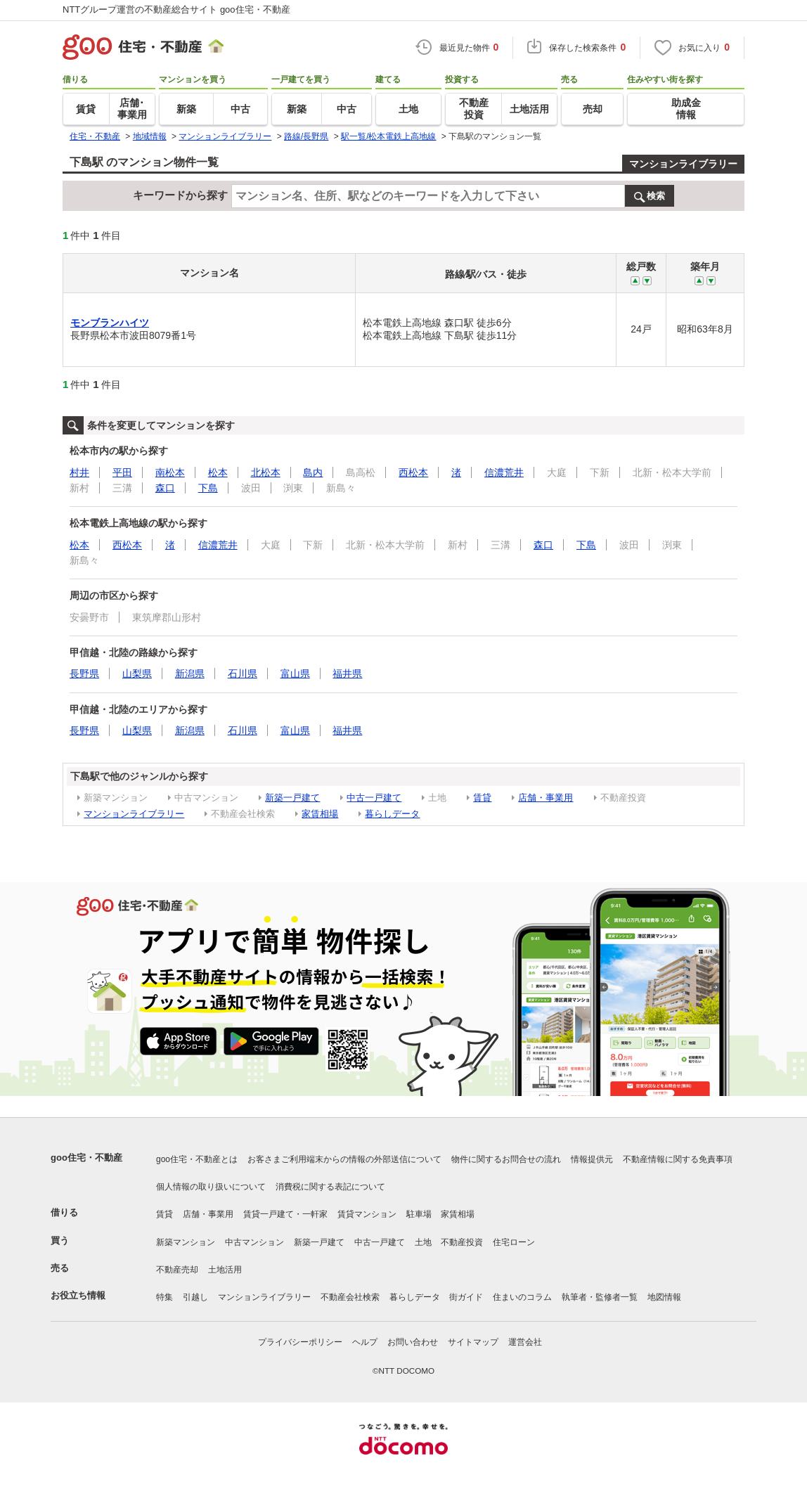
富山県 (295, 673)
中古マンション (254, 1242)
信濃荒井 (504, 472)
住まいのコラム (522, 1297)
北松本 (265, 472)
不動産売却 (177, 1270)
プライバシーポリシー (300, 1342)
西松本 (413, 472)
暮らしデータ (392, 813)
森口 (165, 488)
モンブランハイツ (109, 322)
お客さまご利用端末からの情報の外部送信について (344, 1159)
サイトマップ (473, 1342)
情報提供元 (592, 1159)
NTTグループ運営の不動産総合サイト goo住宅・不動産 (176, 9)
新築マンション (185, 1242)
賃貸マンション (366, 1214)
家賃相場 (320, 813)
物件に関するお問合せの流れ (506, 1159)
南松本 (170, 472)
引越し (195, 1297)
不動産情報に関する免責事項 (677, 1159)
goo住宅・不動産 (86, 1157)
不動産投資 (462, 1242)
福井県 (347, 673)
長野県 (84, 673)
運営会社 (525, 1342)
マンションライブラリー (683, 163)
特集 (164, 1297)
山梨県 (137, 673)
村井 (79, 472)
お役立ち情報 (78, 1295)
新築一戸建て (292, 797)
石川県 (242, 673)
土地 (423, 1242)
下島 (208, 488)
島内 (313, 472)
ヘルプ (364, 1342)
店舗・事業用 (545, 797)
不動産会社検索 (350, 1297)
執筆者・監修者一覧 (600, 1297)
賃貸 (482, 797)
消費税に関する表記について (330, 1187)
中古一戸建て (374, 797)
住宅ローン (514, 1242)
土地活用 (225, 1270)
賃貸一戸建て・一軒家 (285, 1214)
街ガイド (466, 1297)
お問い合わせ (412, 1342)
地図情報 (664, 1297)
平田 (122, 472)
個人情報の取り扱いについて (211, 1187)
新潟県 (190, 673)
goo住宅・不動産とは (197, 1159)
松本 (218, 472)
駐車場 (419, 1214)
